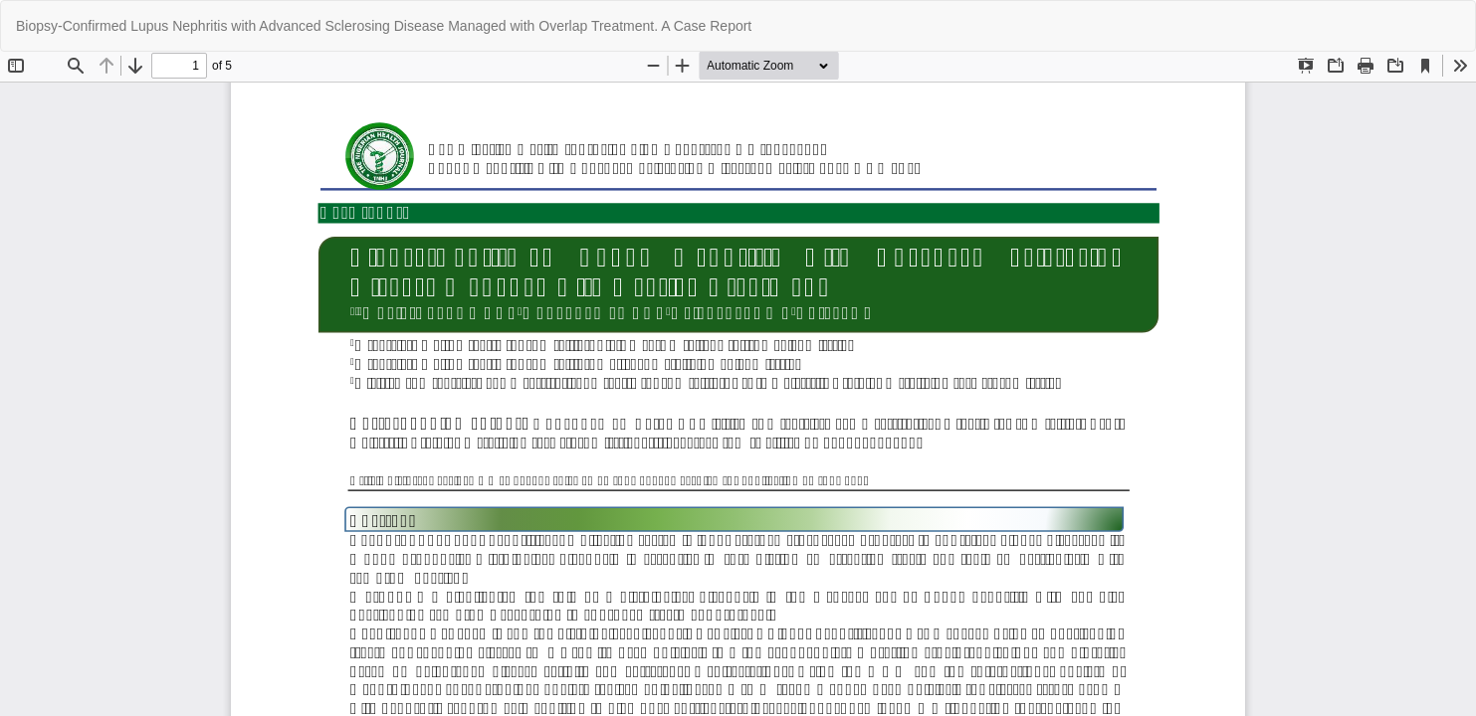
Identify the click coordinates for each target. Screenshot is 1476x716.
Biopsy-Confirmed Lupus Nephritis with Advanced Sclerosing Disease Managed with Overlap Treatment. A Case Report (383, 26)
